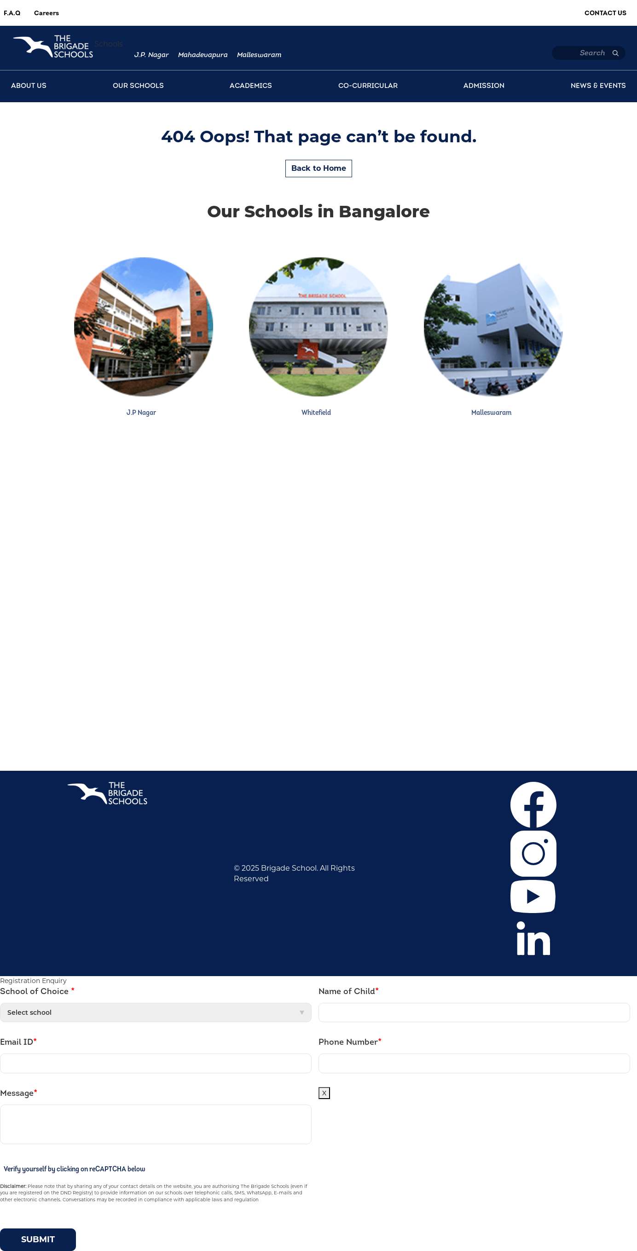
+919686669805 (382, 727)
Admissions (86, 551)
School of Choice (37, 991)
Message (18, 1093)
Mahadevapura (203, 55)
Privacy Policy (90, 606)
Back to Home (318, 168)
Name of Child (348, 991)
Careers (46, 13)
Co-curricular (89, 565)
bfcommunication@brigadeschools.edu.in (426, 741)
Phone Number (350, 1042)
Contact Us (605, 13)
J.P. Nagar (151, 55)
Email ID (18, 1042)
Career (77, 523)
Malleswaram (259, 55)
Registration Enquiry (33, 981)
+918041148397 (420, 714)
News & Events (93, 579)
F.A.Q (12, 13)
